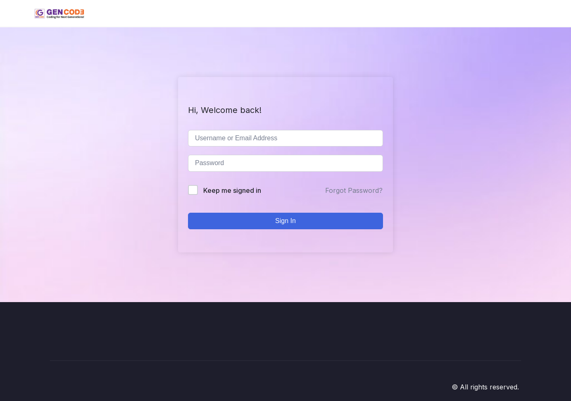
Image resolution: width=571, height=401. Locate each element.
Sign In (285, 220)
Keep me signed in (232, 190)
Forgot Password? (354, 190)
